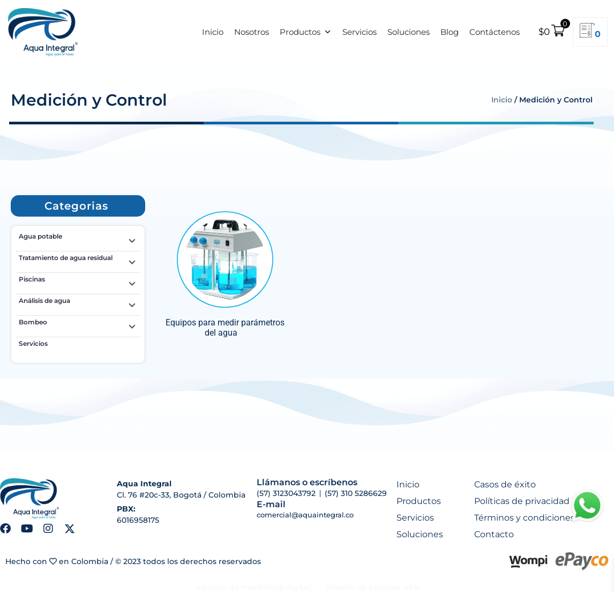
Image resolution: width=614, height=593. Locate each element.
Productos (306, 32)
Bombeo (78, 324)
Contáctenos (494, 32)
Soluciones (408, 32)
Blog (449, 32)
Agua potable (78, 238)
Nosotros (251, 32)
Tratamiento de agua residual (78, 259)
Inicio (212, 32)
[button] (76, 206)
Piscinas (78, 281)
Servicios (359, 32)
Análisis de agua (78, 302)
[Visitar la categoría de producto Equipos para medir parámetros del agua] (225, 274)
